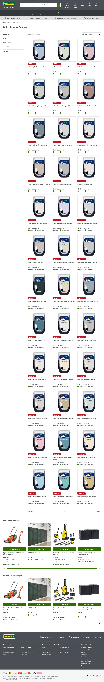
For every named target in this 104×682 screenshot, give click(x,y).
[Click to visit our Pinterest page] (97, 676)
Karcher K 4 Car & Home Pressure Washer (64, 554)
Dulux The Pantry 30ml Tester (87, 418)
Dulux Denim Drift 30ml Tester (37, 145)
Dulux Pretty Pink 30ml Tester (37, 457)
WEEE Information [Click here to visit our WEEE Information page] (86, 661)
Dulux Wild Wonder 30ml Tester (63, 418)
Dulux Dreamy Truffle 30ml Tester (88, 106)
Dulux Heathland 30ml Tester (37, 301)
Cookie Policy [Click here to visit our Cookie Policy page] (84, 654)
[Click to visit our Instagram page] (100, 676)
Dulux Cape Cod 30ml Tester (37, 497)
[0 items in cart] (96, 4)
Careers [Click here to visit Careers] (83, 652)
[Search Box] (40, 5)
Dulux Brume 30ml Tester (36, 262)
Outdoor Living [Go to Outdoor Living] (21, 13)
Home (4, 22)
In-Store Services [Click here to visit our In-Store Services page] (64, 652)
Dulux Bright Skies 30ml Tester (38, 67)
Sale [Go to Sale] (6, 12)
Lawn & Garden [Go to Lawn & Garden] (13, 13)
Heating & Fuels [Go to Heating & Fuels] (69, 13)
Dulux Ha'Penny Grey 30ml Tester (38, 106)
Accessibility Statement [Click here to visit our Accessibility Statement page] (87, 659)
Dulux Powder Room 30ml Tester (88, 67)
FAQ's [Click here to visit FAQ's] (43, 650)
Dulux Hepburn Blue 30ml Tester (63, 497)
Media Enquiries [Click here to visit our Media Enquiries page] (85, 663)
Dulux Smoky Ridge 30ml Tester (87, 301)
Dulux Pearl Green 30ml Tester (62, 67)
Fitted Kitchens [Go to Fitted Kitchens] (88, 13)
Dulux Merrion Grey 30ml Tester (63, 106)
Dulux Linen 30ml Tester (85, 184)
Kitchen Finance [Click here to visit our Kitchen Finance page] (46, 654)
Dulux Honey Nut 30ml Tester (86, 497)
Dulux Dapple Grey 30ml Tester (63, 145)
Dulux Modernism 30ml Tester (62, 184)
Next (98, 511)
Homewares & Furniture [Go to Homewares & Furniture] (48, 13)
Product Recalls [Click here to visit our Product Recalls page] (64, 650)
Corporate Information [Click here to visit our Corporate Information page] (87, 650)
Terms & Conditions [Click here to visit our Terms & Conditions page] (86, 648)
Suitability (13, 51)
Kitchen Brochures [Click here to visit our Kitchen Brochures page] (65, 648)
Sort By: (91, 34)
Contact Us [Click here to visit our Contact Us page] (45, 648)
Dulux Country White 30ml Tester (63, 340)
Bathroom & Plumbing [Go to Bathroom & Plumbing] (79, 13)
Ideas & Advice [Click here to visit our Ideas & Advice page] (85, 666)
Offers (8, 22)
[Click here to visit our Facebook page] (90, 676)
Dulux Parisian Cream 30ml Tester (39, 184)
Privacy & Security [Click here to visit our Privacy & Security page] (86, 657)
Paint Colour (13, 43)
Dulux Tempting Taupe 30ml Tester (64, 262)
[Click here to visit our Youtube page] (93, 676)
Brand (13, 38)
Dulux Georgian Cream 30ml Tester (64, 301)
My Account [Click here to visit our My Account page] (6, 654)
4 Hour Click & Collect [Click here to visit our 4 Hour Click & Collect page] (9, 652)
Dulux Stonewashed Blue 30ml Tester (62, 458)
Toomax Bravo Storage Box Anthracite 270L (86, 554)
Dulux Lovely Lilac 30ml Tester (62, 223)
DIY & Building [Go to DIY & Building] (39, 13)
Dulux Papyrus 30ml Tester (86, 379)
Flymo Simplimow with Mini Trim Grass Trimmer (13, 554)
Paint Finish (13, 47)
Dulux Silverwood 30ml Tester (87, 262)
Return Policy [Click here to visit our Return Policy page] (6, 650)
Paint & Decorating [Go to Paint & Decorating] (30, 13)
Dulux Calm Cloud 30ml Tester (87, 223)
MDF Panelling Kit (34, 553)
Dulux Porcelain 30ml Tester (37, 379)
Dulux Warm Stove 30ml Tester (38, 418)
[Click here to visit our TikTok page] (87, 676)
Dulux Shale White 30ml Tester (87, 145)
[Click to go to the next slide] (99, 568)
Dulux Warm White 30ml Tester (63, 379)
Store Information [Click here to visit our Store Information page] (47, 652)
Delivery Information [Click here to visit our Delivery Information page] (8, 648)
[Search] (59, 5)
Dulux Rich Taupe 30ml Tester (87, 340)
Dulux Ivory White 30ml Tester (37, 223)
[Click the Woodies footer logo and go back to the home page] (9, 637)
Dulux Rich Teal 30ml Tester (37, 340)
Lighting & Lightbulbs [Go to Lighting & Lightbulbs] (59, 13)
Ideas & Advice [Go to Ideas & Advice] (97, 13)
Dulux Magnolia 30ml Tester (86, 457)
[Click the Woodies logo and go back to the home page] (9, 5)
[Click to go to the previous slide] (4, 568)
